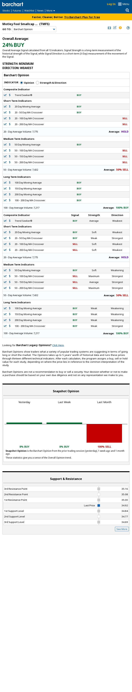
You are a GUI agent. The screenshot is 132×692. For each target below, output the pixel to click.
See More (121, 529)
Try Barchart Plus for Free (82, 17)
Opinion (27, 82)
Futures (17, 10)
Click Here (58, 345)
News (40, 10)
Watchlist (29, 10)
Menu (125, 4)
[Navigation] (34, 29)
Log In (111, 4)
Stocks (6, 10)
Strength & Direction (51, 82)
